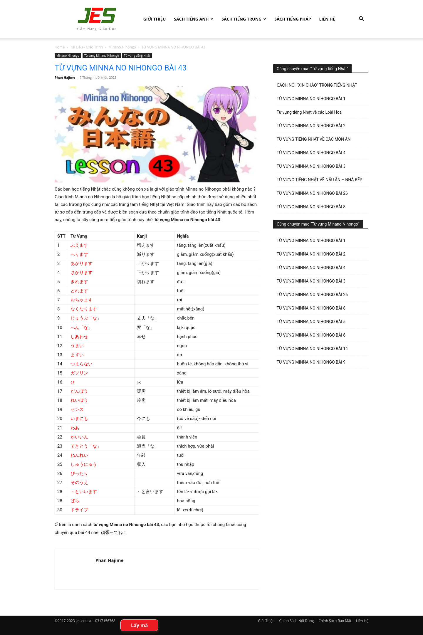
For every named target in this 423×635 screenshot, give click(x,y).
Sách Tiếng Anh (191, 19)
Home (60, 47)
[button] (361, 19)
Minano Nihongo (122, 47)
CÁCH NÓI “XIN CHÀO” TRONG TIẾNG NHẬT (317, 85)
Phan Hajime (65, 77)
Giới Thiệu (154, 19)
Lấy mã (139, 625)
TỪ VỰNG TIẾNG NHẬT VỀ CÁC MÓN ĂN (313, 139)
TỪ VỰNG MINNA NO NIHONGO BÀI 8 (311, 206)
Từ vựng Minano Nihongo (101, 55)
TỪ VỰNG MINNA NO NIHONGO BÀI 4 (311, 152)
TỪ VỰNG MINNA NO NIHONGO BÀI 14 (312, 348)
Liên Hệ (327, 19)
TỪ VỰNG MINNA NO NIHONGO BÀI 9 (311, 362)
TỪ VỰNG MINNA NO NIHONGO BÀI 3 (311, 166)
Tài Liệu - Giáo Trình (86, 47)
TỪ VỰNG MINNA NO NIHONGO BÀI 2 (311, 125)
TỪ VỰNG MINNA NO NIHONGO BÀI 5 (311, 321)
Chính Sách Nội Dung (296, 620)
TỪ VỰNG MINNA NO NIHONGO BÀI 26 (312, 193)
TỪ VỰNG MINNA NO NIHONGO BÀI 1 (311, 98)
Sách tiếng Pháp (292, 19)
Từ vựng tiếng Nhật (137, 55)
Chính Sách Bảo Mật (334, 620)
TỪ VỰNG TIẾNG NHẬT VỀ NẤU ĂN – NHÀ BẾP (319, 179)
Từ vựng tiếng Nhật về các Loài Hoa (309, 112)
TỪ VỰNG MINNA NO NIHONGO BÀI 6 (311, 335)
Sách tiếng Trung (241, 19)
